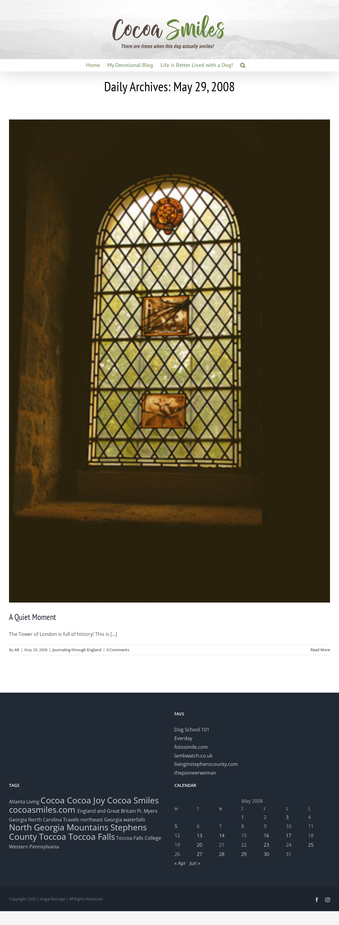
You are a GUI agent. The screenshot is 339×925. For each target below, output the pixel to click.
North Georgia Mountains (58, 827)
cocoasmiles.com (43, 809)
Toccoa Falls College (138, 838)
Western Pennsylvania (34, 846)
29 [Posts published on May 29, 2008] (244, 854)
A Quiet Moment (32, 616)
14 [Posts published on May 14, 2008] (221, 835)
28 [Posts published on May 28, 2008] (221, 854)
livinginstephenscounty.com (206, 764)
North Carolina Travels (53, 819)
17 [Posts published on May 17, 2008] (288, 835)
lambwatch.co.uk (193, 755)
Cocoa (52, 800)
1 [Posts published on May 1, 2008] (242, 817)
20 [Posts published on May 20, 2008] (199, 845)
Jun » (195, 863)
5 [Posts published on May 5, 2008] (176, 826)
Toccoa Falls (91, 836)
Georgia (18, 819)
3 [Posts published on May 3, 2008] (287, 817)
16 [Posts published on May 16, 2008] (266, 835)
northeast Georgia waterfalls (112, 819)
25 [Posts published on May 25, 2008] (311, 845)
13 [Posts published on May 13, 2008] (199, 835)
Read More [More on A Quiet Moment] (320, 649)
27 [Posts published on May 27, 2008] (199, 854)
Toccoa (52, 836)
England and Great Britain (106, 811)
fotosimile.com (191, 747)
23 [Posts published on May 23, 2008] (266, 845)
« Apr (180, 863)
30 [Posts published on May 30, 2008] (266, 854)
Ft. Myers (147, 811)
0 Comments (117, 649)
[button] (242, 65)
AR (16, 649)
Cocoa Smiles (133, 800)
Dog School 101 (191, 729)
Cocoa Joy (86, 800)
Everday (183, 738)
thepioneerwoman (195, 772)
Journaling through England (76, 649)
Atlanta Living (24, 801)
